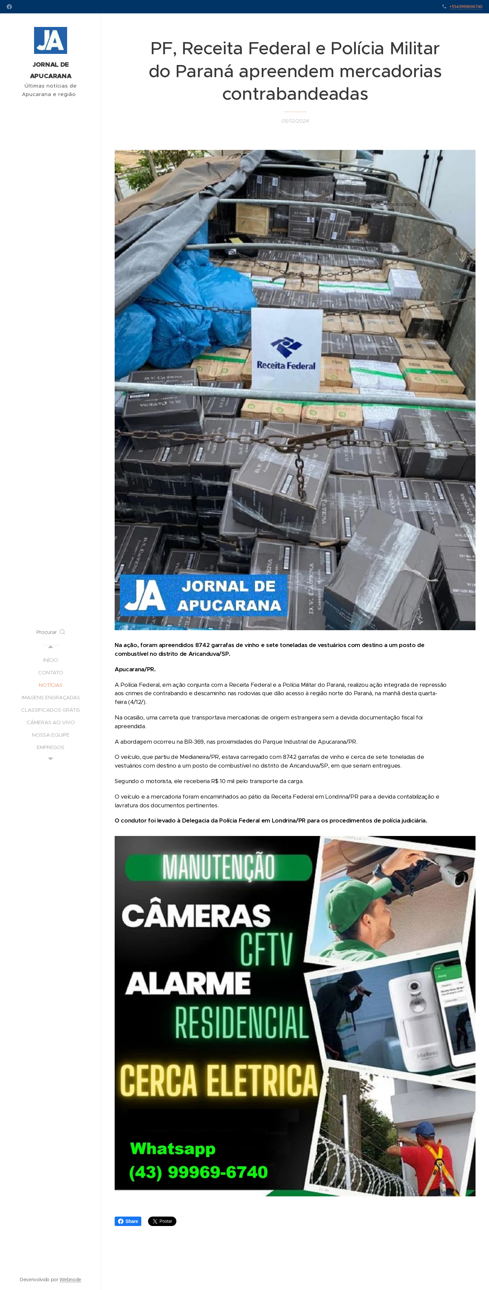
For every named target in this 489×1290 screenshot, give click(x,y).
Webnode (70, 1280)
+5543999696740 (465, 6)
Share (128, 1221)
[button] (50, 632)
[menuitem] (50, 660)
